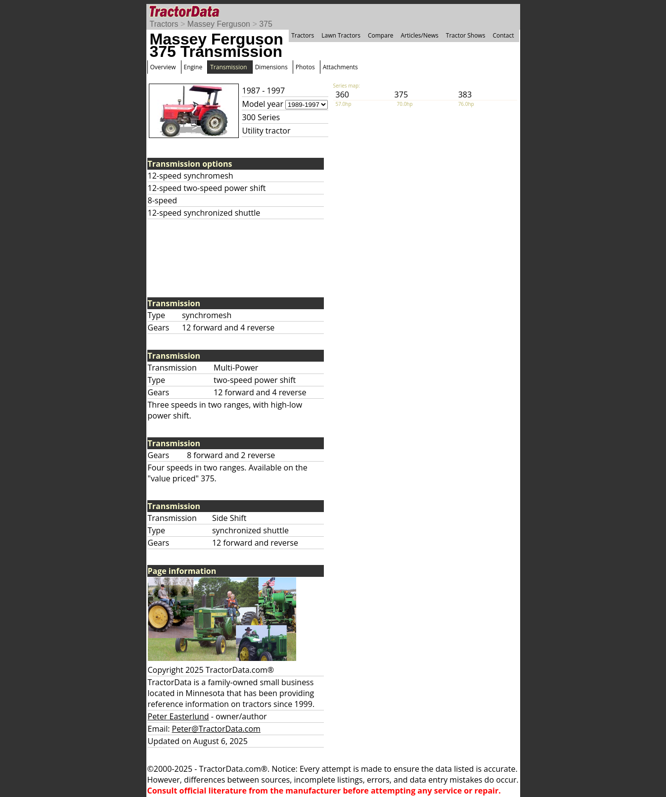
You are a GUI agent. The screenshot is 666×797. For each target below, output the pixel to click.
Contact (503, 35)
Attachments (340, 67)
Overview (163, 67)
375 (265, 24)
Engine (193, 67)
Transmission (228, 67)
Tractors (164, 24)
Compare (381, 35)
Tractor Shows (466, 35)
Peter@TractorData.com (216, 728)
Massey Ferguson (218, 24)
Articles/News (420, 35)
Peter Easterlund (178, 716)
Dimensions (271, 67)
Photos (305, 67)
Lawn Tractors (340, 35)
